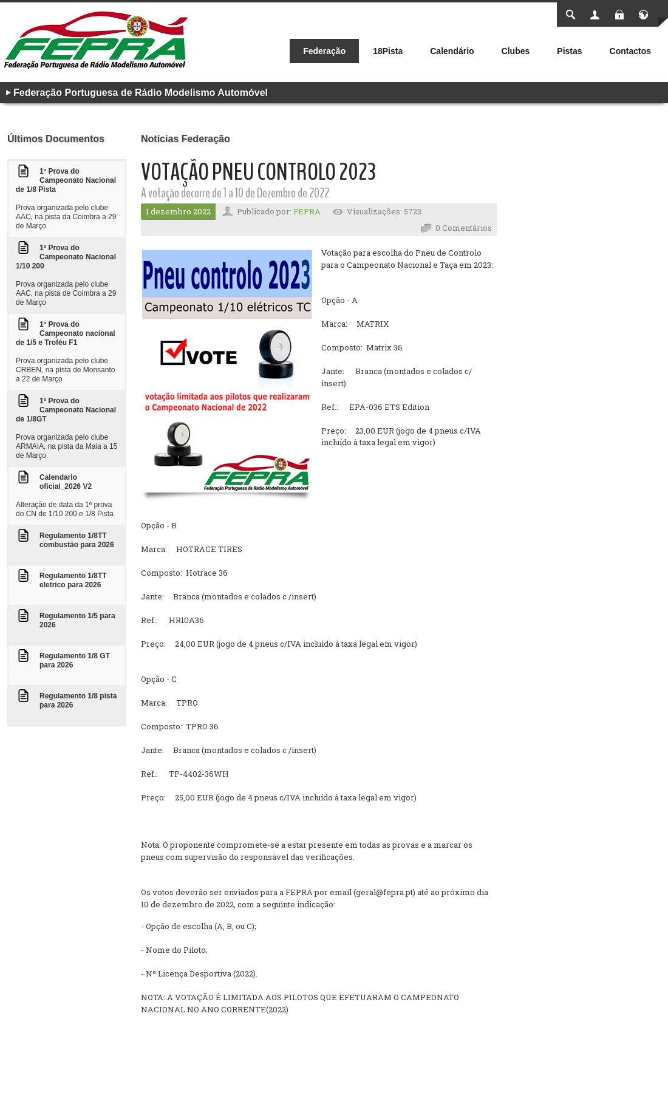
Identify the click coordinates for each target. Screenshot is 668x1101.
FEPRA (307, 211)
